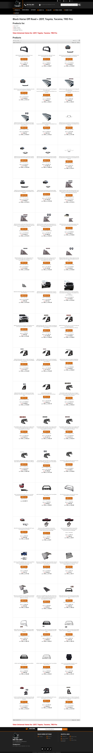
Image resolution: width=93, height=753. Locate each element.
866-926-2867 (17, 740)
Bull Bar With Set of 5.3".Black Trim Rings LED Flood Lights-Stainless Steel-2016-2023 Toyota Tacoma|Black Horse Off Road (69, 630)
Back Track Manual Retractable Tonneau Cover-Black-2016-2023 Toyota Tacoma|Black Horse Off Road (24, 495)
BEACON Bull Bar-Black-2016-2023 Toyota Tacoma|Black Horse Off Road (46, 495)
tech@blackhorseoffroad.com (21, 741)
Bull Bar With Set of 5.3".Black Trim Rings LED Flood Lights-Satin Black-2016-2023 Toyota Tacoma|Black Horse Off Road (46, 630)
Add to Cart (24, 464)
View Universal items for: (35, 724)
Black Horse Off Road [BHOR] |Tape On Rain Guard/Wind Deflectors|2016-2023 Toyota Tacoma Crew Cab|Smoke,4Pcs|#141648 (24, 563)
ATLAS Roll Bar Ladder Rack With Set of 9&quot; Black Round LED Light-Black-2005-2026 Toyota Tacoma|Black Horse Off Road (46, 461)
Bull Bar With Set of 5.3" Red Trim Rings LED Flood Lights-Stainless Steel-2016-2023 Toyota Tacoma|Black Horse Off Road (24, 630)
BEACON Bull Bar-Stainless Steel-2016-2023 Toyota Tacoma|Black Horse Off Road (69, 495)
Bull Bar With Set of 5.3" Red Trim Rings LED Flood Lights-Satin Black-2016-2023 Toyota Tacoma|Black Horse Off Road (69, 596)
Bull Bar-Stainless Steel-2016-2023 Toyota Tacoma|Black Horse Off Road (46, 664)
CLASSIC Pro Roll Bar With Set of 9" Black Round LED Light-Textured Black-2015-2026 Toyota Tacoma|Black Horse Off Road (24, 698)
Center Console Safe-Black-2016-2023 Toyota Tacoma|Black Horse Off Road (69, 664)
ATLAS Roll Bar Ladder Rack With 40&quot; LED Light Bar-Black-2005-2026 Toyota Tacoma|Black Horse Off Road (24, 461)
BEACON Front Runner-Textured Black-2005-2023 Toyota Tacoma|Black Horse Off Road (24, 529)
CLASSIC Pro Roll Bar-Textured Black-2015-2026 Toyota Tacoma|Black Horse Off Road (46, 698)
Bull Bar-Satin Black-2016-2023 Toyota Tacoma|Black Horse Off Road (24, 664)
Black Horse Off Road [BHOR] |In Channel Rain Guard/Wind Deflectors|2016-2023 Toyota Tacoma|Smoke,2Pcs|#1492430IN (69, 529)
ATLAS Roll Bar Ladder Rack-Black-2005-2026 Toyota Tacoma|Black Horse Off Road (69, 461)
